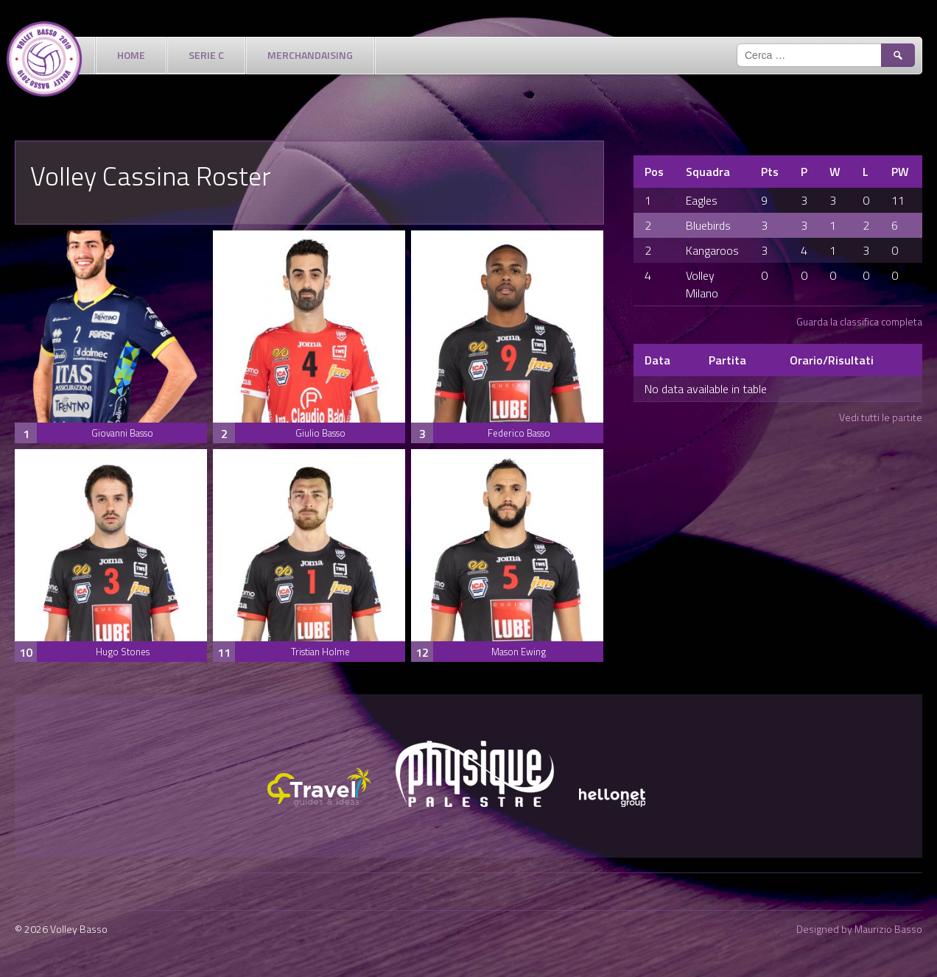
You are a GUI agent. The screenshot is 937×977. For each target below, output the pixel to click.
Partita (727, 360)
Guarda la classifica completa (859, 321)
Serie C (206, 55)
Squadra (708, 171)
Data (657, 360)
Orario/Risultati (832, 360)
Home (131, 55)
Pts (770, 171)
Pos (654, 171)
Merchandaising (310, 55)
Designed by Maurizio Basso (859, 929)
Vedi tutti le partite (880, 417)
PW (900, 171)
